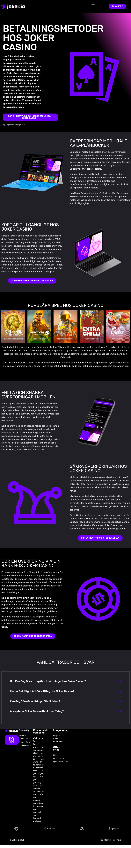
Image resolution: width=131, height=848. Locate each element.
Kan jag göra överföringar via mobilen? (35, 701)
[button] (65, 681)
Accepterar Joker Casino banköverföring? (37, 711)
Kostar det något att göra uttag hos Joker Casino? (42, 691)
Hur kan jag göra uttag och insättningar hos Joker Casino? (48, 681)
